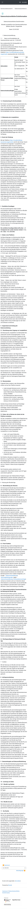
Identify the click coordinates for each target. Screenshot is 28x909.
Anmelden (24, 2)
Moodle (10, 885)
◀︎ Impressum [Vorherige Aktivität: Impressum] (6, 865)
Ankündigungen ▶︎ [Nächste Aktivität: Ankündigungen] (20, 870)
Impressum (5, 891)
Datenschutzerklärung (11, 575)
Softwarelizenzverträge (19, 579)
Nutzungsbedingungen (7, 577)
